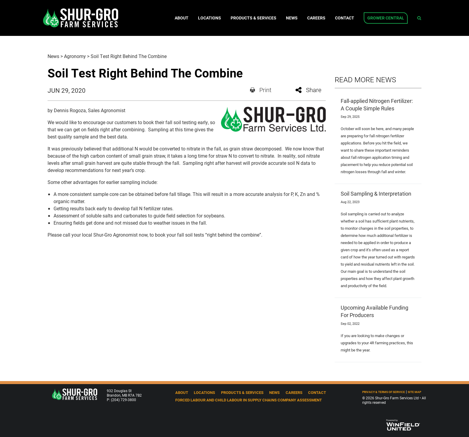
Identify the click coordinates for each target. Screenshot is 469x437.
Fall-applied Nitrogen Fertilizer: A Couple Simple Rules (377, 104)
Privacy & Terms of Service (383, 392)
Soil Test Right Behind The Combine (129, 56)
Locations (209, 18)
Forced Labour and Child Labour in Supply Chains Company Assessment (248, 399)
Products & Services (253, 18)
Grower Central (385, 18)
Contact (344, 18)
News (292, 18)
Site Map (414, 392)
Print (260, 89)
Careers (316, 18)
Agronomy (75, 56)
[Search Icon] (419, 18)
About (181, 18)
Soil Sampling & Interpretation (376, 193)
